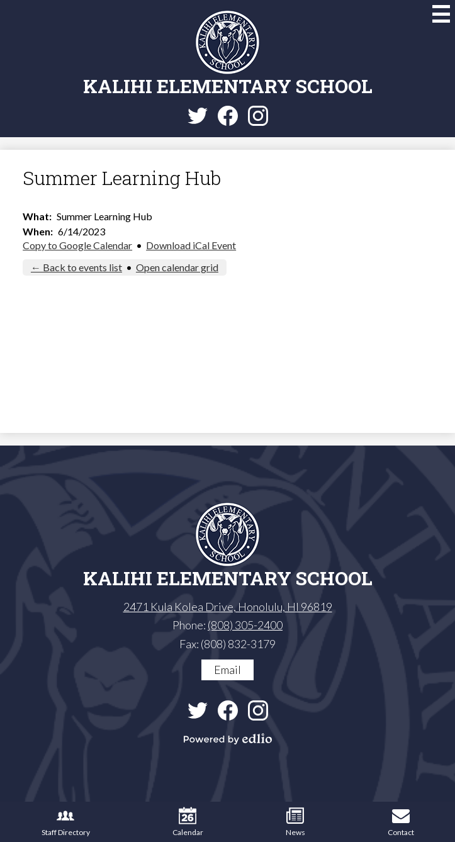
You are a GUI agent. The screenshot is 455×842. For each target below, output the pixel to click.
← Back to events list (76, 267)
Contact (401, 822)
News (295, 822)
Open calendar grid (177, 267)
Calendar (187, 822)
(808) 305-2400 (245, 625)
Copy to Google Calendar (77, 245)
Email (227, 669)
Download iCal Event (191, 245)
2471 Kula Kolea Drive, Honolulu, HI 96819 (227, 607)
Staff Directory (66, 822)
